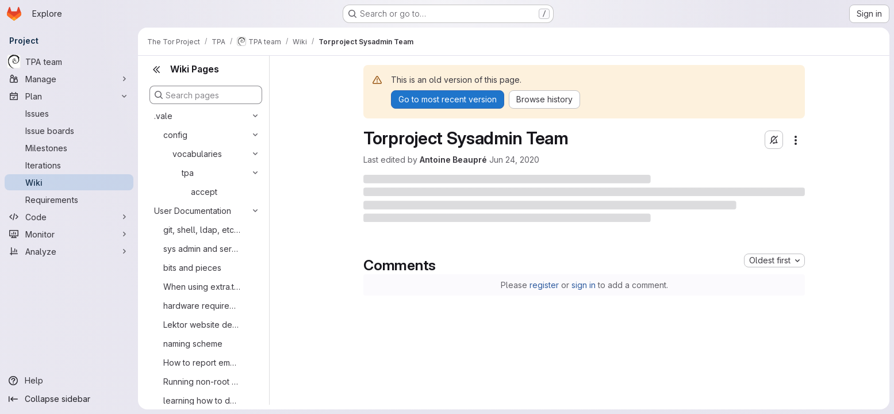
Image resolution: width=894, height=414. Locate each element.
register (544, 285)
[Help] (69, 381)
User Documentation (192, 211)
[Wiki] (69, 182)
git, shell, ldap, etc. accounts (201, 230)
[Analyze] (69, 251)
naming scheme (192, 343)
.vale (163, 116)
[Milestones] (69, 148)
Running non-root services (201, 381)
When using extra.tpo (201, 287)
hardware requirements (201, 305)
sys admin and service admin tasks (201, 249)
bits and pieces (192, 268)
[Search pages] (205, 95)
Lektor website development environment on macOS (201, 324)
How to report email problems (201, 362)
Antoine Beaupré (453, 159)
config (175, 135)
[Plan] (69, 96)
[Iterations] (69, 165)
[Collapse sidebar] (69, 399)
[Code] (69, 217)
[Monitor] (69, 234)
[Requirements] (69, 199)
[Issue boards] (69, 130)
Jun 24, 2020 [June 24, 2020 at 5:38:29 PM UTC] (514, 159)
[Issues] (69, 113)
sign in (583, 285)
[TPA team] (69, 61)
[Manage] (69, 79)
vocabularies (197, 154)
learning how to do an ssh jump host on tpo (201, 400)
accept (204, 192)
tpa (188, 173)
